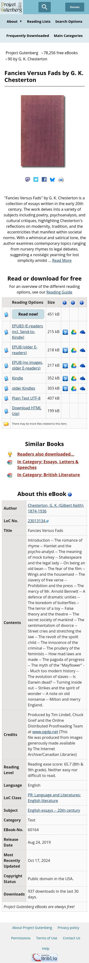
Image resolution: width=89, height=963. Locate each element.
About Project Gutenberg (32, 927)
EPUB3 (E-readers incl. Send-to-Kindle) (27, 331)
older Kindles (23, 388)
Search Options (68, 21)
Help (45, 948)
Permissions (21, 938)
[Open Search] (44, 7)
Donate (75, 7)
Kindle (17, 378)
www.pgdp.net (45, 731)
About (14, 21)
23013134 (38, 520)
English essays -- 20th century (54, 810)
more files (36, 423)
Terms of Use (46, 938)
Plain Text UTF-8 (26, 398)
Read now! (28, 314)
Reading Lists (39, 21)
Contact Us (71, 938)
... (60, 260)
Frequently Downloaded (27, 35)
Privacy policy (68, 927)
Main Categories (68, 35)
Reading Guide (59, 292)
